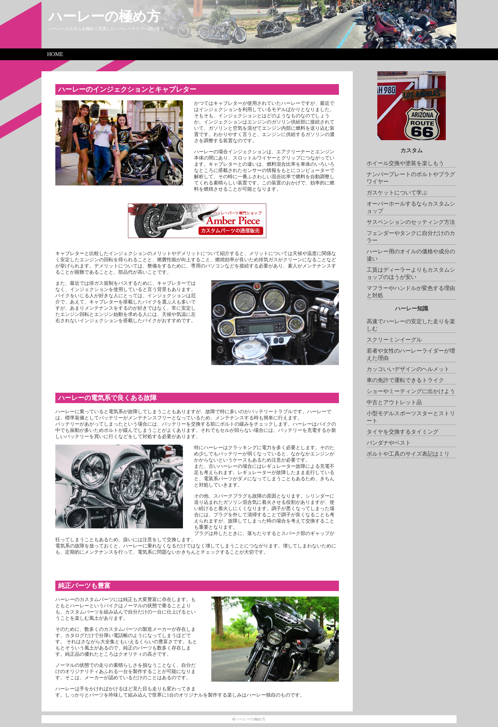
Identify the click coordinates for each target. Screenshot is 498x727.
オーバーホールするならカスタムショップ (411, 207)
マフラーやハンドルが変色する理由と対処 (411, 291)
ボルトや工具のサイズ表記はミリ (408, 454)
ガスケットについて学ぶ (397, 193)
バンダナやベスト (389, 443)
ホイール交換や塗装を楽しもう (405, 163)
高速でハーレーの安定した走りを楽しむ (411, 324)
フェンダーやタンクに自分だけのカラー (411, 236)
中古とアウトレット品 (394, 402)
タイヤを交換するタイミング (403, 432)
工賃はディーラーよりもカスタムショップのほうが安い (411, 273)
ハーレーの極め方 (104, 16)
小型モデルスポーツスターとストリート (411, 417)
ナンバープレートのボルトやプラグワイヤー (411, 177)
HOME (55, 54)
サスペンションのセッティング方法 (411, 222)
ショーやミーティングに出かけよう (411, 391)
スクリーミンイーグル (394, 340)
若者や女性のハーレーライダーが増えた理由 (411, 354)
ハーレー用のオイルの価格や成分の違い (411, 255)
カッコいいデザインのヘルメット (408, 369)
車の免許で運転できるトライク (405, 380)
